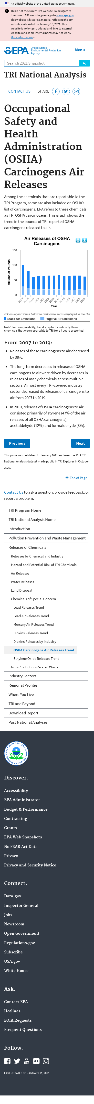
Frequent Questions (23, 1030)
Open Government (22, 933)
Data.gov (12, 896)
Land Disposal (21, 590)
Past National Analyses (28, 722)
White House (16, 971)
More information (22, 37)
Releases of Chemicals (27, 547)
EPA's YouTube (26, 1061)
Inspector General (21, 906)
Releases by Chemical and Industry (37, 556)
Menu (80, 49)
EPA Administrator (22, 800)
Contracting (15, 819)
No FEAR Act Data (21, 847)
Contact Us (19, 91)
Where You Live (21, 694)
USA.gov (12, 962)
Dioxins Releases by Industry (34, 641)
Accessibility (16, 791)
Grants (10, 828)
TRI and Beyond (22, 703)
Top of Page (78, 477)
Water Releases (22, 581)
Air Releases (20, 573)
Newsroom (14, 924)
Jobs (8, 915)
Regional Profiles (23, 685)
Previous (17, 443)
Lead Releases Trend (28, 607)
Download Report (23, 713)
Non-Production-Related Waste (34, 667)
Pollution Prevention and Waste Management (47, 538)
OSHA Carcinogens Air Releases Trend (43, 650)
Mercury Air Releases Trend (33, 624)
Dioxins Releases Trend (30, 633)
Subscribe (13, 952)
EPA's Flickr (36, 1061)
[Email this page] (76, 91)
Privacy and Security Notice (30, 865)
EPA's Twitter (17, 1061)
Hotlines (12, 1011)
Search (84, 63)
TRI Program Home (25, 510)
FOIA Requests (18, 1020)
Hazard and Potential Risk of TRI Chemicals (43, 564)
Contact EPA (16, 1002)
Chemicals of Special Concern (33, 598)
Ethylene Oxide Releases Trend (36, 658)
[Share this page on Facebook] (56, 91)
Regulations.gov (19, 943)
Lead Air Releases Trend (31, 616)
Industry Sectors (22, 676)
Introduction (19, 528)
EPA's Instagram (46, 1061)
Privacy (11, 856)
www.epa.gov (65, 15)
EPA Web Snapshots (23, 837)
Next (80, 443)
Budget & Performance (26, 809)
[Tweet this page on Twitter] (66, 91)
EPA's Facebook (7, 1061)
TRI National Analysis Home (32, 519)
